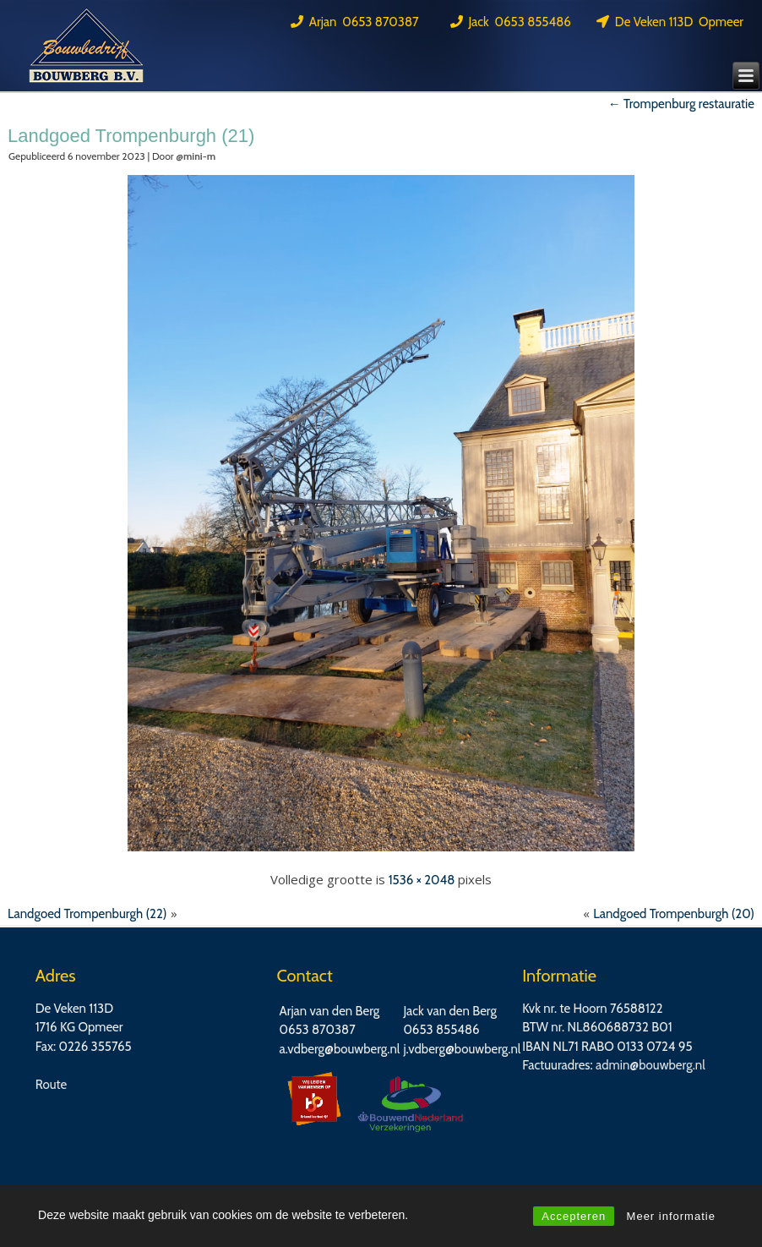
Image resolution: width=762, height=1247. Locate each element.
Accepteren (574, 1216)
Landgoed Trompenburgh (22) (87, 914)
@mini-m (195, 156)
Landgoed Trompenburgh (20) (673, 914)
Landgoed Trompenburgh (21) (131, 135)
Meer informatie (671, 1216)
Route (51, 1084)
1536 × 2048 (422, 880)
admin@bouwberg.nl (650, 1065)
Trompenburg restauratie (681, 104)
